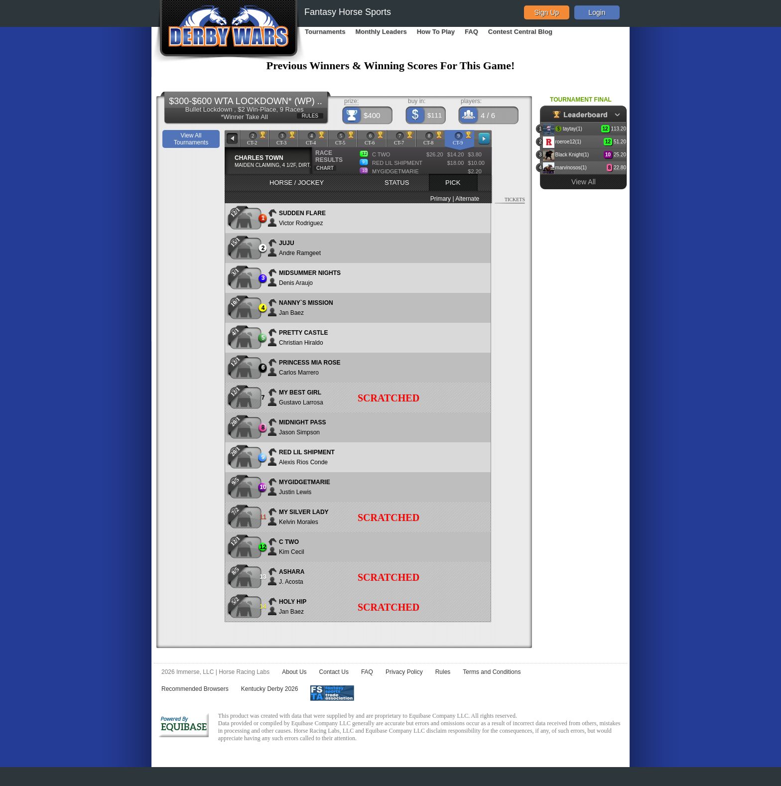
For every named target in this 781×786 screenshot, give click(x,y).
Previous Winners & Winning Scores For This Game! (390, 65)
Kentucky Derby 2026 (269, 688)
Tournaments (325, 31)
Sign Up (546, 12)
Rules (443, 671)
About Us (294, 671)
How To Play (436, 31)
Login (596, 12)
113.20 (618, 128)
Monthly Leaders (380, 31)
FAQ (471, 31)
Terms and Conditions (492, 671)
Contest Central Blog (520, 31)
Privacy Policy (404, 671)
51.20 (620, 141)
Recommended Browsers (195, 688)
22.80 (620, 167)
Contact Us (334, 671)
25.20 (620, 154)
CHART (325, 168)
